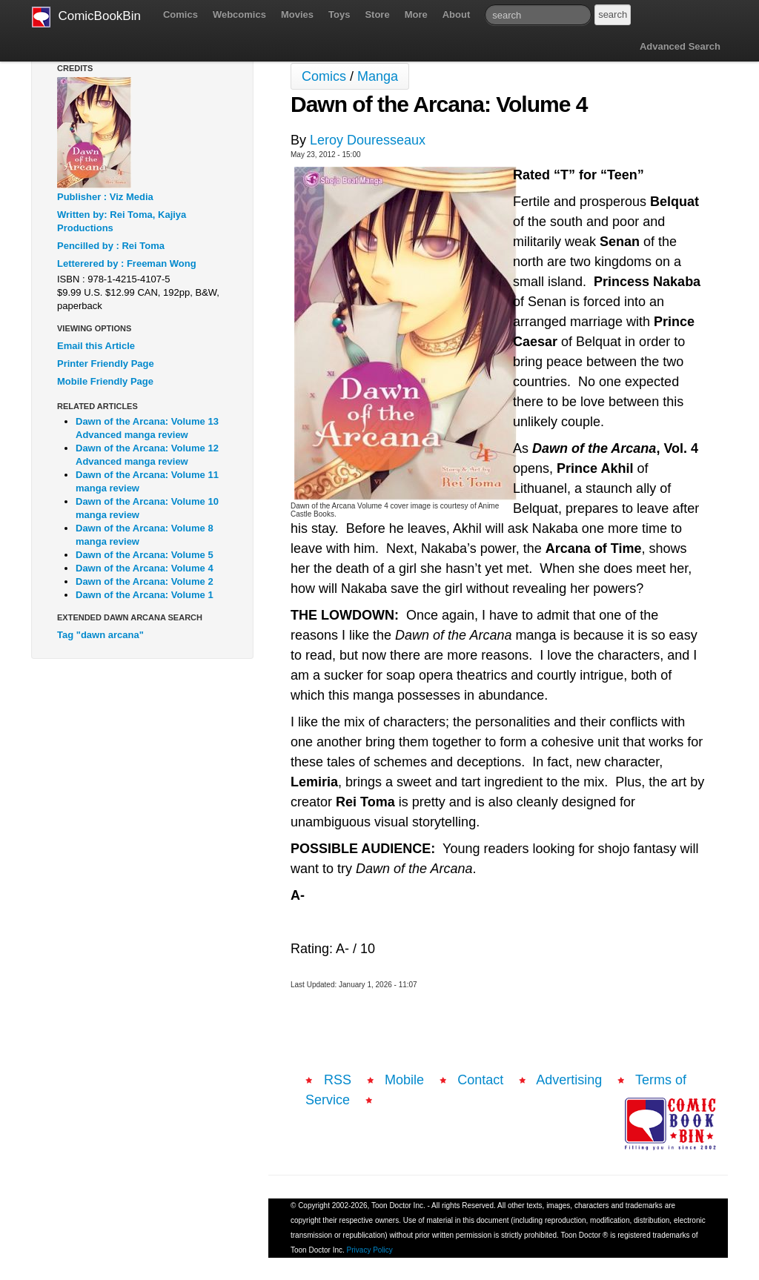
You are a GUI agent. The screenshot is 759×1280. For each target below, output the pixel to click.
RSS (337, 1079)
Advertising (569, 1079)
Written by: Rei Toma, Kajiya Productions (121, 221)
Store (377, 14)
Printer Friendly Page (105, 363)
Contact (480, 1079)
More (416, 14)
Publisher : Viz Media (105, 196)
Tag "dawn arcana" (100, 634)
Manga (377, 76)
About (457, 14)
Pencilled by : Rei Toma (111, 245)
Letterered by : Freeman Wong (126, 263)
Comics (180, 14)
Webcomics (239, 14)
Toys (339, 14)
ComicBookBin (86, 17)
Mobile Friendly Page (105, 381)
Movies (297, 14)
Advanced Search (680, 46)
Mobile (404, 1079)
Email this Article (96, 345)
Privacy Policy (370, 1250)
